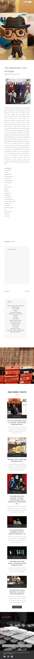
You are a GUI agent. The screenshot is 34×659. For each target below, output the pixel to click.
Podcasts (15, 315)
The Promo (16, 327)
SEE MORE (16, 607)
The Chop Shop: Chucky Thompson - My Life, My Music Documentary (17, 592)
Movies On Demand (15, 312)
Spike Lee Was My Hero (15, 320)
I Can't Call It (15, 309)
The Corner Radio (15, 322)
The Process (15, 325)
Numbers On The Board (15, 314)
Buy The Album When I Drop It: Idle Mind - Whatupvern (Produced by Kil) (17, 422)
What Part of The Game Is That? (15, 330)
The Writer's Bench (15, 328)
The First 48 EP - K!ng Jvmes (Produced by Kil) (17, 460)
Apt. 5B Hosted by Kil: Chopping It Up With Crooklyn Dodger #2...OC (17, 532)
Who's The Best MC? (15, 332)
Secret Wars (15, 319)
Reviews (15, 317)
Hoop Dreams (15, 307)
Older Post (27, 291)
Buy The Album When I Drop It (15, 305)
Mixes (13, 241)
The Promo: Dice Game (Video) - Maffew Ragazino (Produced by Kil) (17, 563)
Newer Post (6, 291)
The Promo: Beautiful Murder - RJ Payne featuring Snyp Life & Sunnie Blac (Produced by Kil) (17, 500)
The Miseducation (15, 323)
